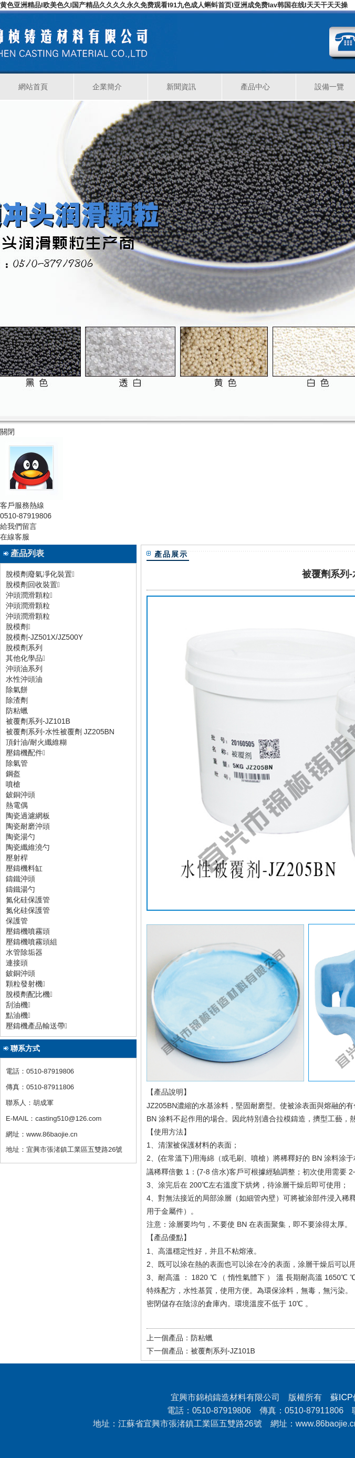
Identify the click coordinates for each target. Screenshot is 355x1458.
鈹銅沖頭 (20, 794)
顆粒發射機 (24, 984)
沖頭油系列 (24, 668)
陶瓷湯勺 (20, 836)
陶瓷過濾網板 (28, 815)
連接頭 (17, 963)
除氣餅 (17, 689)
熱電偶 (17, 805)
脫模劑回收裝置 (31, 584)
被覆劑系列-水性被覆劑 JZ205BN (60, 731)
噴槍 (13, 784)
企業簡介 (107, 86)
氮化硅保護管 (28, 899)
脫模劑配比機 (28, 994)
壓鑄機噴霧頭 (28, 931)
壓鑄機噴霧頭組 (31, 942)
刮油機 (17, 1005)
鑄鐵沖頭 (20, 878)
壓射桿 (17, 857)
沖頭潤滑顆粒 (28, 605)
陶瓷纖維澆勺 (28, 847)
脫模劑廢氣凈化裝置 (39, 574)
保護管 (17, 921)
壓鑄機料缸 (24, 868)
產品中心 (255, 86)
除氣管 (17, 763)
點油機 (17, 1015)
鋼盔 (13, 773)
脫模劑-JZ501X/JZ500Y (44, 637)
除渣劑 (17, 700)
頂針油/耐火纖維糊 (36, 742)
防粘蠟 (17, 710)
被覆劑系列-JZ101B (38, 721)
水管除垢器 (24, 952)
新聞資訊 (181, 86)
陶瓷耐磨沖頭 (28, 826)
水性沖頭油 (24, 679)
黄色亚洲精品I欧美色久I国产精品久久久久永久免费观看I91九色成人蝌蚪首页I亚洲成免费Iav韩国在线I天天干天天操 (174, 5)
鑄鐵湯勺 (20, 889)
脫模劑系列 (24, 647)
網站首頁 (33, 86)
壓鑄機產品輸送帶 (35, 1026)
